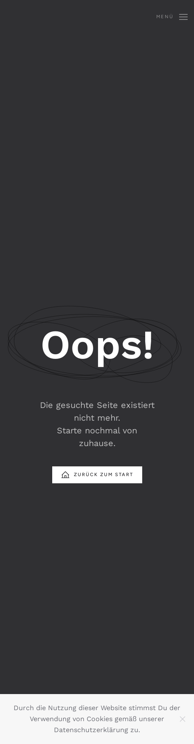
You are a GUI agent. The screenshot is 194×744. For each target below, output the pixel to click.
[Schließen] (183, 719)
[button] (172, 17)
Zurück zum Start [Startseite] (97, 475)
